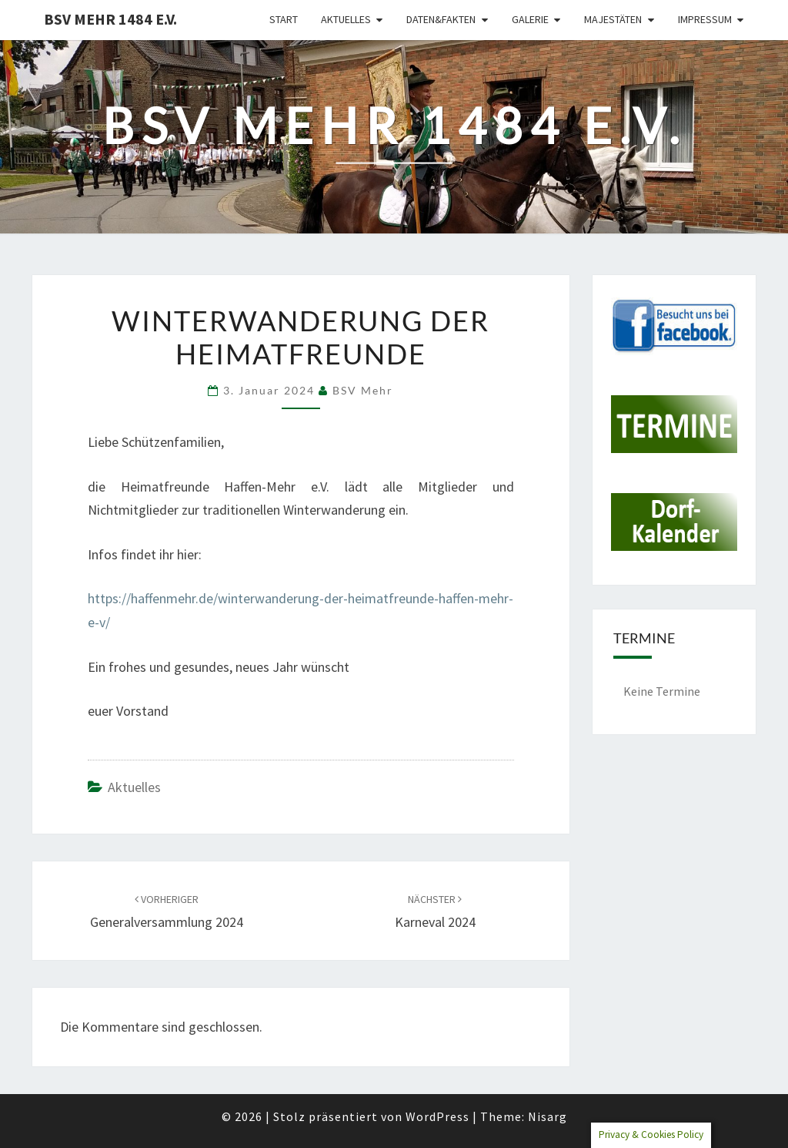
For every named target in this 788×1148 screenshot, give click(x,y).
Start (283, 19)
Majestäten (613, 19)
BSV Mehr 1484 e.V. (110, 19)
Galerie (530, 19)
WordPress (437, 1116)
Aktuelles (346, 19)
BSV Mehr (362, 390)
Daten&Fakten (441, 19)
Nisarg (547, 1116)
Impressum (705, 19)
